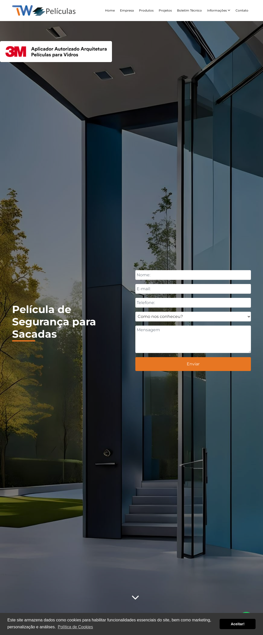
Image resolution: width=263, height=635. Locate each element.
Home (110, 10)
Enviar (193, 364)
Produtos (146, 10)
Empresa (127, 10)
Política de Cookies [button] (75, 627)
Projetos (165, 10)
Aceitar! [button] (238, 624)
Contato (242, 10)
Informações (218, 10)
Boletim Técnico (189, 10)
